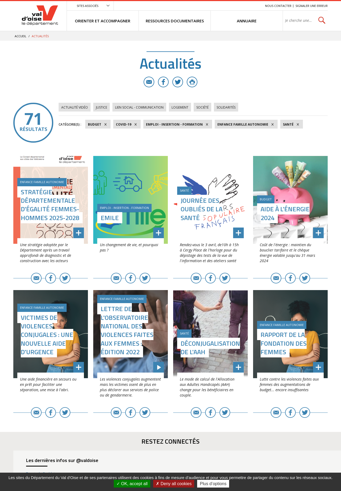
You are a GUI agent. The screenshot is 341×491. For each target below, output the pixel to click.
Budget (94, 124)
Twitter (177, 82)
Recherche (253, 6)
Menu (222, 6)
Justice (101, 107)
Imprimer (192, 82)
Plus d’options (213, 483)
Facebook (163, 82)
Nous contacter (278, 6)
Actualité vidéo (74, 107)
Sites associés (87, 6)
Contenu (236, 6)
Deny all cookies (174, 483)
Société (202, 107)
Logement (180, 107)
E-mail (149, 82)
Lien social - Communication (139, 107)
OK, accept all (132, 483)
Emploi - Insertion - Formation (174, 124)
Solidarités (226, 107)
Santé (288, 124)
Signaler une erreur (311, 6)
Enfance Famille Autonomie (242, 124)
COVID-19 (123, 124)
